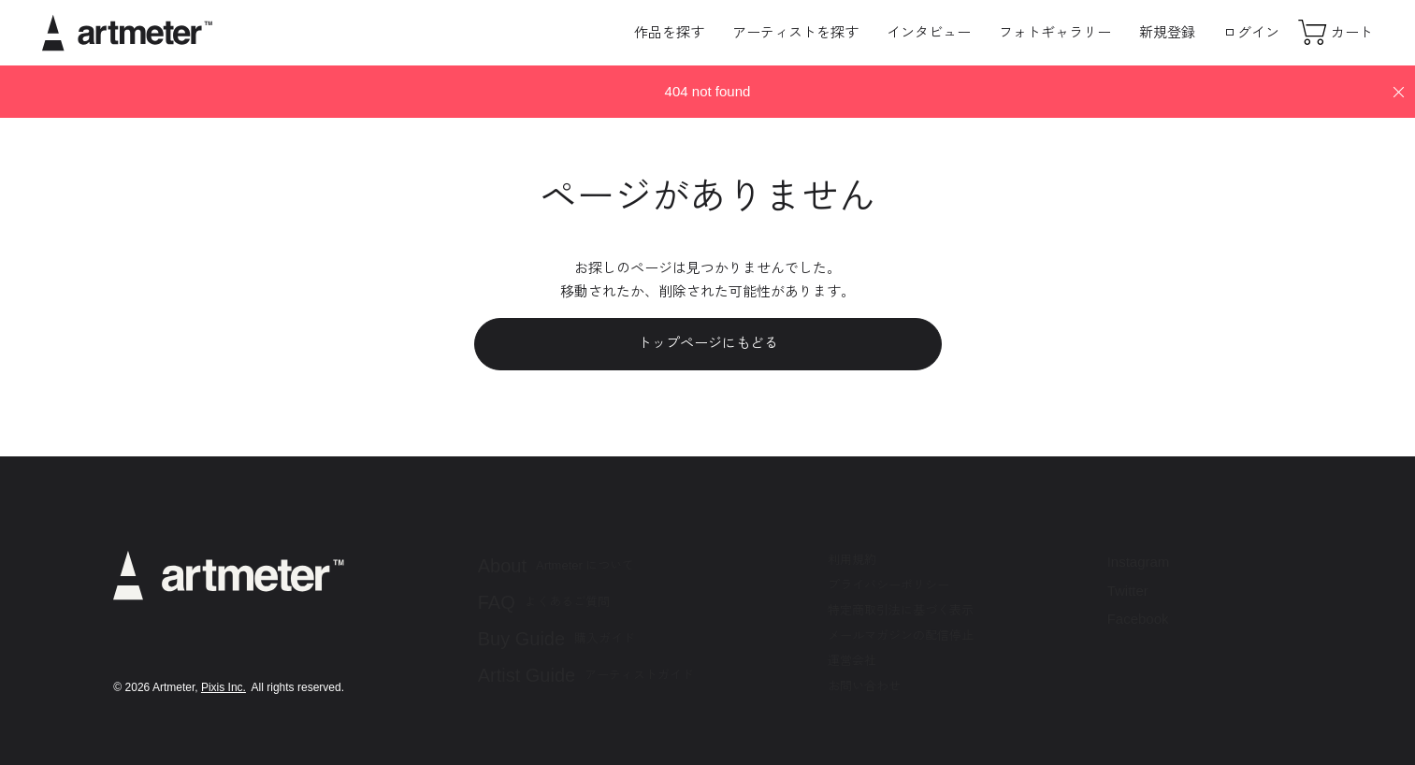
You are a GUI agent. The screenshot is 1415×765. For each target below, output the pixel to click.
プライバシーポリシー (888, 585)
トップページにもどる (708, 343)
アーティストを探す (795, 32)
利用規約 (852, 560)
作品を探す (669, 32)
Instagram (1138, 562)
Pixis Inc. (223, 687)
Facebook (1138, 619)
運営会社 (852, 661)
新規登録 (1167, 32)
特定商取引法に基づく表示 (901, 610)
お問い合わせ (864, 686)
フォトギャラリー (1055, 32)
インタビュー (929, 32)
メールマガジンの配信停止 (901, 635)
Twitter (1127, 591)
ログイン (1251, 32)
